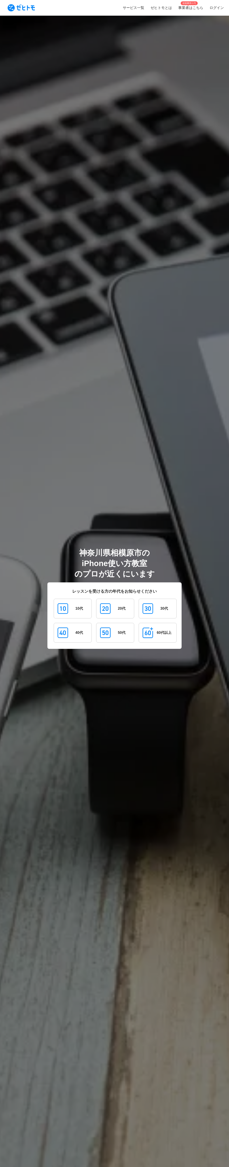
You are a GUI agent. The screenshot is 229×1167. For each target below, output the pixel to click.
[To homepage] (21, 7)
